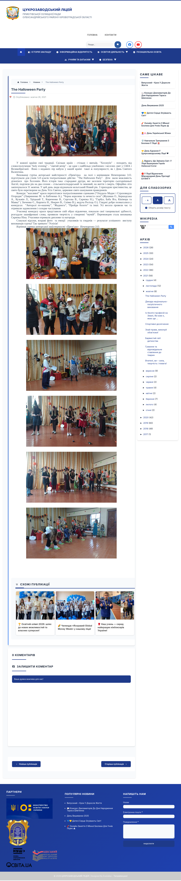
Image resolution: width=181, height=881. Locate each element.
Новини (37, 82)
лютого (150, 404)
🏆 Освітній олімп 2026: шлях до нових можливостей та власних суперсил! (35, 627)
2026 (146, 247)
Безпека (107, 59)
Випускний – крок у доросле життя (155, 83)
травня (150, 387)
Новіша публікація (26, 764)
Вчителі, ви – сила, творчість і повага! (156, 362)
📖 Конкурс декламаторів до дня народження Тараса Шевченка (156, 95)
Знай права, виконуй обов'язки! (156, 331)
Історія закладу (39, 51)
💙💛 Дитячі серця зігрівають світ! (156, 114)
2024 (146, 258)
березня (150, 399)
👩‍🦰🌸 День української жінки (156, 133)
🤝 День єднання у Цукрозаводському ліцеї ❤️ (155, 151)
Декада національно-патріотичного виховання (156, 304)
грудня (149, 280)
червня (150, 382)
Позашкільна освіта (147, 51)
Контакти (108, 35)
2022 (146, 270)
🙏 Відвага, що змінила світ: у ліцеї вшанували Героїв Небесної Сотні (156, 163)
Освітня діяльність (112, 51)
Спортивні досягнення (157, 324)
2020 (146, 417)
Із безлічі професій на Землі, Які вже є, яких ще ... (156, 315)
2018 (146, 428)
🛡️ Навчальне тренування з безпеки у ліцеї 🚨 (155, 141)
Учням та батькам (79, 59)
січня (149, 410)
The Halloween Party (155, 296)
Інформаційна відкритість (74, 51)
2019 (146, 423)
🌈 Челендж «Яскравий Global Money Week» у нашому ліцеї (71, 627)
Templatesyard (120, 876)
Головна (90, 35)
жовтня (150, 291)
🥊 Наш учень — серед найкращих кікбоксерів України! (111, 627)
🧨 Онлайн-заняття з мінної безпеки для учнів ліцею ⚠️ (155, 124)
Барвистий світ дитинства (153, 339)
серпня (150, 376)
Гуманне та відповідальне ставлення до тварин (153, 350)
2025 (146, 253)
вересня (150, 370)
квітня (149, 393)
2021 (146, 275)
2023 (146, 264)
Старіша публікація (116, 764)
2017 (145, 434)
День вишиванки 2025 (152, 105)
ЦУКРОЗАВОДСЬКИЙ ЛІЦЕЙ (47, 10)
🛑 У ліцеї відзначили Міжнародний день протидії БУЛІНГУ (155, 176)
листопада (151, 285)
